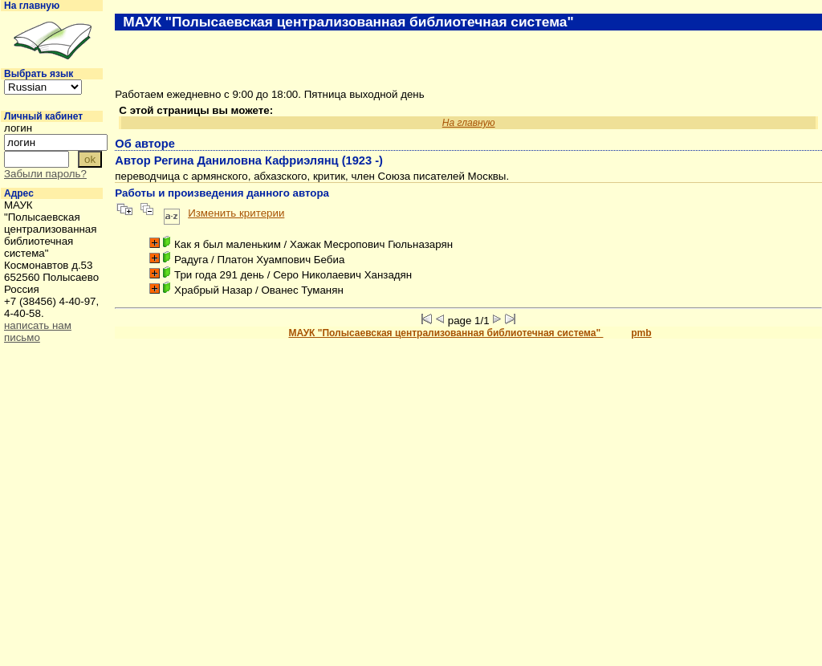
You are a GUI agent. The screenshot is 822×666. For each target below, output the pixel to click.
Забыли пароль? (45, 174)
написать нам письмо (37, 331)
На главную (31, 5)
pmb (641, 333)
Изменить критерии (236, 213)
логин (18, 128)
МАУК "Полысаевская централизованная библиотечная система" (445, 333)
